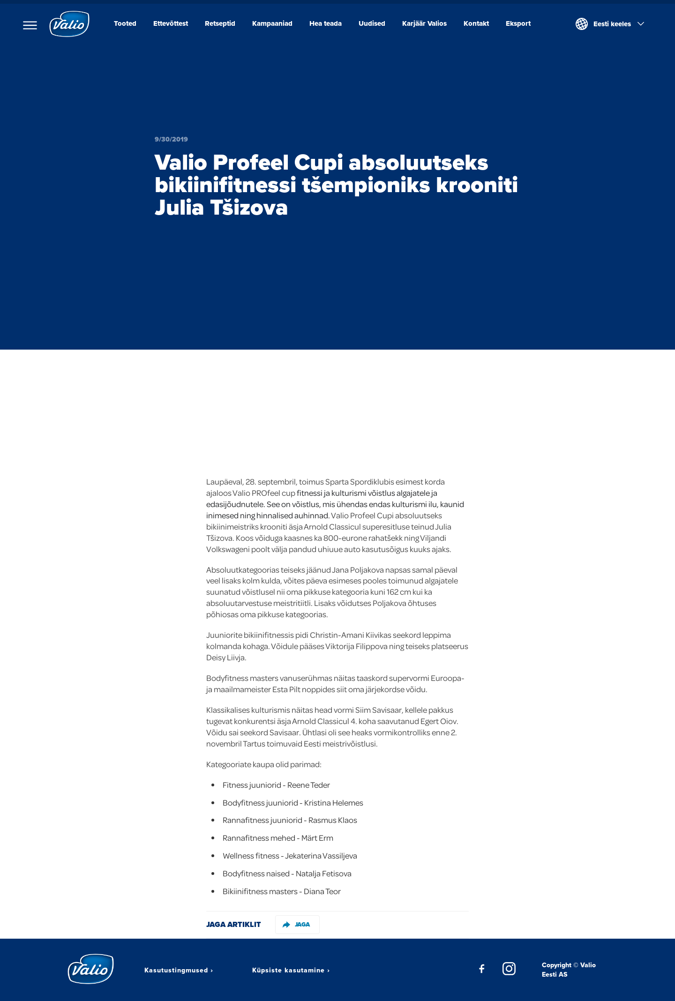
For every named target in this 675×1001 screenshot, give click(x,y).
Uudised (372, 23)
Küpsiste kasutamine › (291, 970)
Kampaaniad (272, 23)
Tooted (125, 23)
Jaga (296, 924)
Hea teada (325, 23)
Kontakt (476, 23)
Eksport (518, 23)
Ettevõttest (170, 23)
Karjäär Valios (424, 23)
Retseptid (220, 23)
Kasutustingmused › (178, 970)
